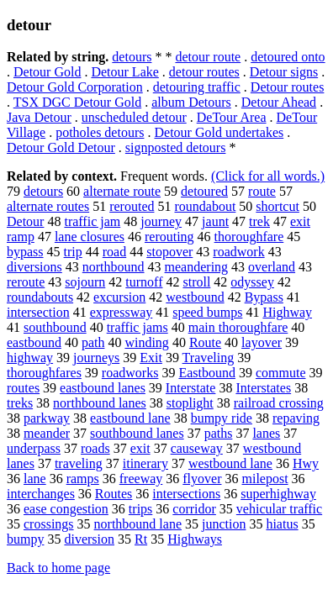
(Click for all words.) (268, 176)
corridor (194, 509)
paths (218, 433)
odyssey (252, 282)
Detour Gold (47, 72)
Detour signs (284, 72)
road (114, 252)
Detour (25, 221)
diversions (34, 267)
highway (30, 357)
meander (47, 433)
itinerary (145, 463)
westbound (195, 297)
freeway (141, 478)
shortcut (277, 206)
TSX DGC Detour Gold (77, 102)
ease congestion (66, 509)
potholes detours (100, 132)
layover (261, 342)
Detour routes (288, 87)
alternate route (122, 191)
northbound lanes (99, 403)
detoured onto (288, 57)
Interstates (263, 388)
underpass (34, 448)
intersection (38, 312)
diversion (89, 539)
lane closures (89, 236)
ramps (82, 478)
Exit (151, 357)
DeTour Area (232, 117)
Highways (194, 539)
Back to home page (58, 567)
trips (140, 509)
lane (35, 478)
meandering (197, 267)
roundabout (204, 206)
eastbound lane (130, 418)
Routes (113, 494)
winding (146, 342)
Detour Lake (124, 72)
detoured (204, 191)
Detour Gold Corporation (75, 87)
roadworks (130, 373)
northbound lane (138, 524)
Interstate (191, 388)
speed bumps (207, 312)
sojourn (85, 282)
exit (140, 448)
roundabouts (40, 297)
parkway (47, 418)
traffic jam (92, 221)
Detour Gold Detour (61, 147)
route (262, 191)
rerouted (131, 206)
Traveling (208, 357)
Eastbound (206, 373)
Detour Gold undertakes (218, 132)
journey (161, 221)
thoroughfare (249, 236)
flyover (201, 478)
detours (131, 57)
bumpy (25, 539)
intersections (186, 494)
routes (23, 388)
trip (73, 252)
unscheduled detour (134, 117)
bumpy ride (221, 418)
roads (95, 448)
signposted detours (175, 147)
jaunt (215, 221)
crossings (49, 524)
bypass (25, 252)
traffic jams (137, 327)
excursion (119, 297)
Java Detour (39, 117)
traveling (79, 463)
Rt (141, 539)
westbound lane (230, 463)
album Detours (191, 102)
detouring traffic (196, 87)
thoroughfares (44, 373)
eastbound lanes (102, 388)
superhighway (278, 494)
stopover (169, 252)
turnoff (143, 282)
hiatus (282, 524)
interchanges (41, 494)
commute (281, 373)
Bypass (264, 297)
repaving (296, 418)
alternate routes (48, 206)
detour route (207, 57)
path (93, 342)
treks (20, 403)
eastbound (34, 342)
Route (205, 342)
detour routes (204, 72)
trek (259, 221)
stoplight (190, 403)
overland (271, 267)
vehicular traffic (279, 509)
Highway (287, 312)
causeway (197, 448)
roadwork (238, 252)
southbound (55, 327)
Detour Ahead (278, 102)
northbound (113, 267)
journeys (96, 357)
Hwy (306, 463)
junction (224, 524)
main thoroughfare (238, 327)
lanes (266, 433)
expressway (121, 312)
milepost (264, 478)
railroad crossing (279, 403)
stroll (196, 282)
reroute (26, 282)
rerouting (169, 236)
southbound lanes (137, 433)
